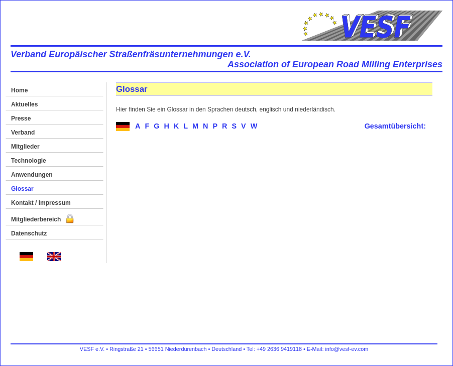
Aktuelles (24, 104)
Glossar (22, 188)
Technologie (28, 160)
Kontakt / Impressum (41, 202)
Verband (23, 132)
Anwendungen (32, 174)
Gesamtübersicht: (395, 126)
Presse (21, 118)
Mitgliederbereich (42, 219)
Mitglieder (25, 146)
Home (19, 90)
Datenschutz (29, 233)
